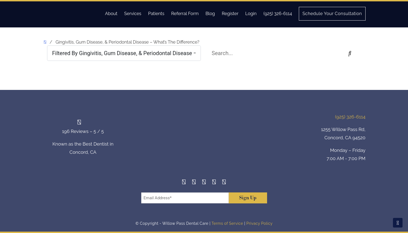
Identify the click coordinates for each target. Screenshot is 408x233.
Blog (210, 13)
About (111, 13)
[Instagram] (194, 182)
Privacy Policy (259, 223)
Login (250, 13)
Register (230, 13)
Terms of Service (227, 223)
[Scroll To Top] (398, 223)
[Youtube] (224, 182)
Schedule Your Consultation (332, 13)
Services (132, 13)
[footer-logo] (204, 138)
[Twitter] (204, 182)
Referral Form (185, 13)
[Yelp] (214, 182)
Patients (156, 13)
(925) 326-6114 (278, 13)
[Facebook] (184, 182)
